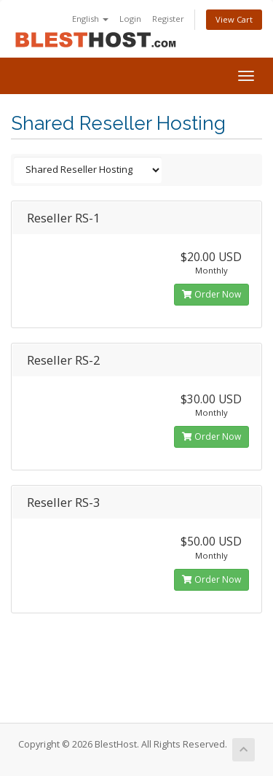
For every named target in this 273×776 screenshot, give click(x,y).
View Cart (234, 19)
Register (168, 18)
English (90, 18)
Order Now (211, 294)
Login (130, 18)
